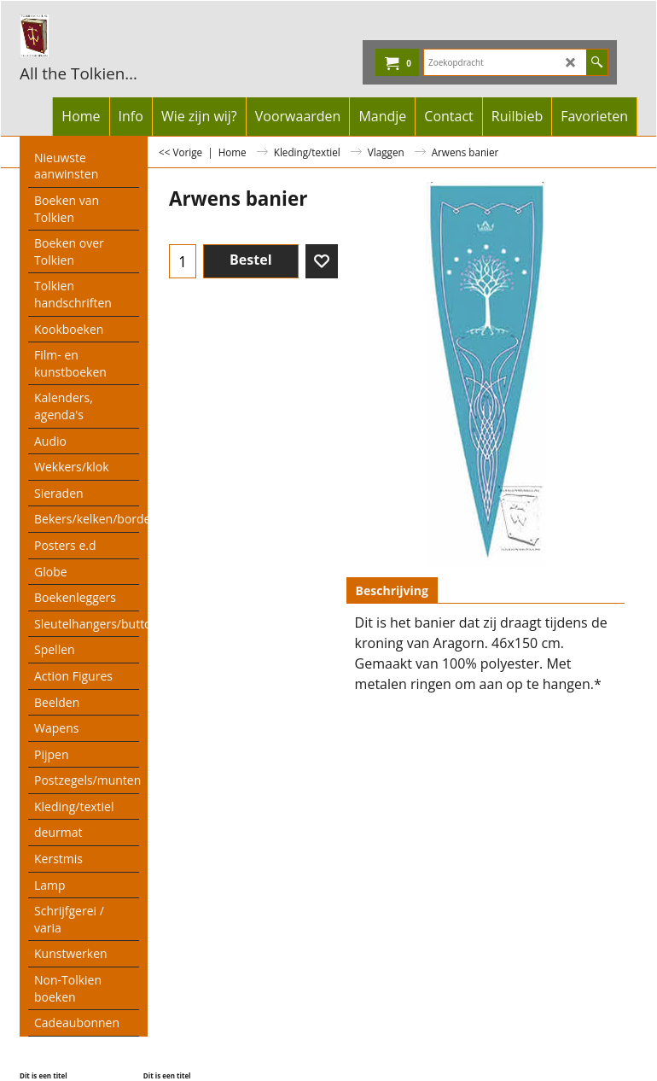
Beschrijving (392, 590)
